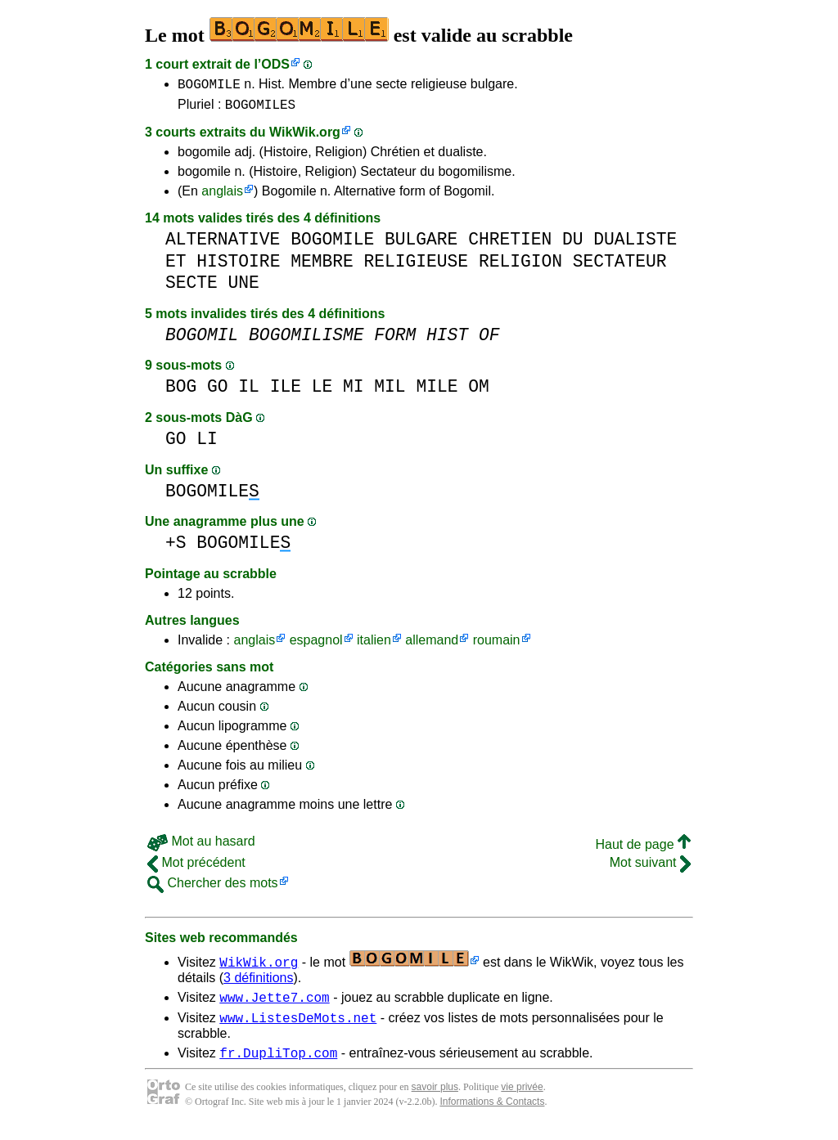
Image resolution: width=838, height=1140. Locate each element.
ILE (285, 391)
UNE (243, 287)
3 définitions (258, 983)
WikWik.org (304, 137)
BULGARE (421, 244)
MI (353, 391)
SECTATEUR (620, 266)
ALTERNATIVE (222, 244)
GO (217, 391)
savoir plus (435, 1099)
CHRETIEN (510, 244)
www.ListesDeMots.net (297, 1027)
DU (572, 244)
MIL (389, 391)
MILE (436, 391)
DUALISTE (635, 244)
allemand (431, 645)
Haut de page (643, 849)
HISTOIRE (238, 266)
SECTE (191, 287)
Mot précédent (196, 867)
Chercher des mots (212, 888)
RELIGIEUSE (415, 266)
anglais (222, 196)
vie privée (522, 1099)
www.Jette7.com (274, 1004)
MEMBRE (322, 266)
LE (322, 391)
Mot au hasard (201, 846)
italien (374, 645)
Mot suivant (650, 867)
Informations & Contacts (491, 1114)
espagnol (316, 645)
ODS (275, 64)
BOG (180, 391)
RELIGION (520, 266)
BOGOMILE (209, 86)
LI (207, 444)
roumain (496, 645)
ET (176, 266)
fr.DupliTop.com (278, 1065)
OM (478, 391)
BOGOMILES (260, 109)
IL (248, 391)
